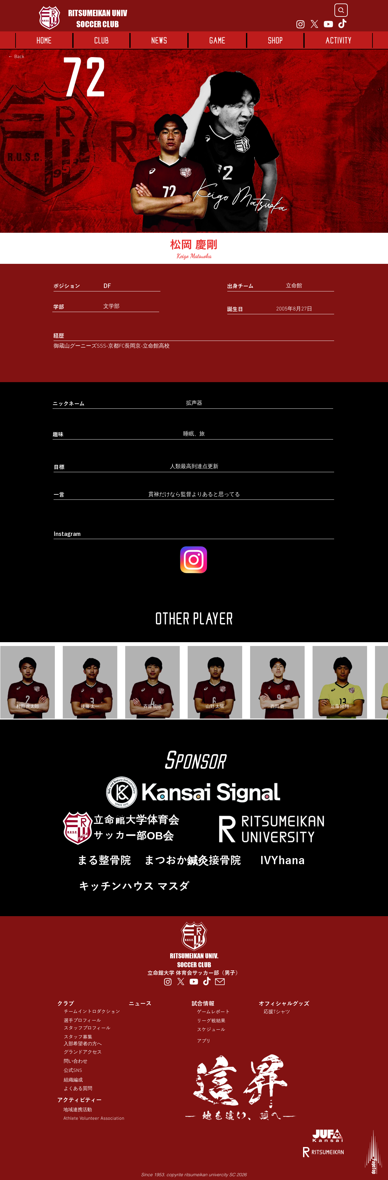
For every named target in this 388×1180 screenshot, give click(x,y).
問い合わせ (75, 1061)
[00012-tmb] (220, 982)
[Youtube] (328, 24)
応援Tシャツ (277, 1012)
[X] (314, 24)
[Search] (341, 10)
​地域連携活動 (77, 1110)
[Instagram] (300, 24)
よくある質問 (78, 1089)
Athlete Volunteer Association (93, 1118)
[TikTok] (342, 24)
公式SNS (73, 1070)
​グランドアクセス (83, 1052)
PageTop (374, 1166)
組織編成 (73, 1080)
